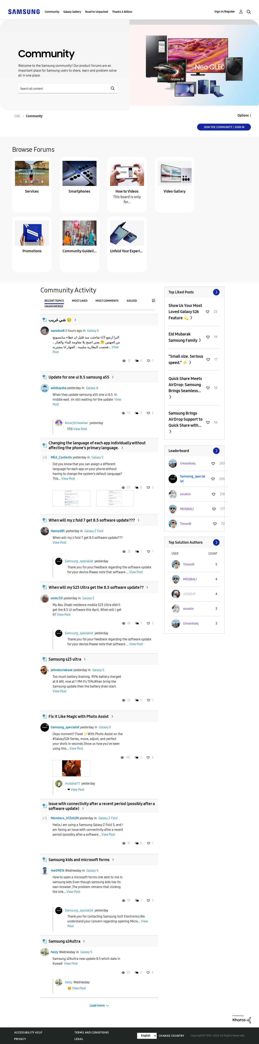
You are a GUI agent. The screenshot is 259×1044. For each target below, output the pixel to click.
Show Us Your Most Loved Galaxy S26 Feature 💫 (185, 311)
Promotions (31, 251)
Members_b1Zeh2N (65, 818)
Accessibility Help (28, 1032)
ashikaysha (58, 388)
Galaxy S (93, 331)
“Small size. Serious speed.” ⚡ (186, 359)
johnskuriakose (62, 670)
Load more (97, 1005)
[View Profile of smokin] (185, 494)
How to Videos (127, 191)
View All (194, 292)
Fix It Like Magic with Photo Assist (79, 716)
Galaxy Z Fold (93, 531)
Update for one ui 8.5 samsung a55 (79, 377)
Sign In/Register (224, 11)
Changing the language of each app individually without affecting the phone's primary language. (97, 445)
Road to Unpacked (96, 12)
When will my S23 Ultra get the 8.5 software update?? (96, 587)
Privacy (20, 1039)
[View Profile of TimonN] (185, 524)
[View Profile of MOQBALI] (187, 509)
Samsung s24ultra (64, 941)
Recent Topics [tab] (54, 300)
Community (52, 12)
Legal (78, 1039)
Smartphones (79, 191)
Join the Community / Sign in (224, 127)
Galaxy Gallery (72, 12)
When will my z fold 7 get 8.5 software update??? (92, 520)
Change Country (171, 1036)
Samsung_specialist (79, 561)
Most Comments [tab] (107, 300)
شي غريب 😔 (60, 319)
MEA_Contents (61, 457)
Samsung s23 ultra (65, 659)
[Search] (67, 88)
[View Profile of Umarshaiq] (187, 463)
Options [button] (243, 115)
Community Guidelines (80, 251)
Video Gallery (174, 191)
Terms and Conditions (91, 1032)
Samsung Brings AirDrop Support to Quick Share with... (186, 419)
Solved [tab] (132, 300)
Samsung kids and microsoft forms (79, 859)
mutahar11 (72, 783)
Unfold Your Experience (127, 251)
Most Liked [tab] (79, 300)
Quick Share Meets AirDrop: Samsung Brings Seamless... (185, 384)
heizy (54, 952)
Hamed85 (58, 531)
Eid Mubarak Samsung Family (183, 337)
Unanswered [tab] (54, 306)
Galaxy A (92, 388)
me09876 (57, 870)
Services (32, 191)
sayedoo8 (58, 331)
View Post (80, 429)
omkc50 (57, 598)
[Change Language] (147, 1036)
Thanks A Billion (122, 12)
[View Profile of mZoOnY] (189, 594)
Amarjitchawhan (76, 423)
